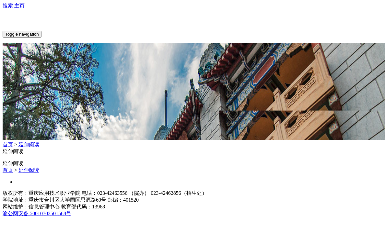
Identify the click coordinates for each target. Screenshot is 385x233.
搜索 (8, 5)
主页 (19, 5)
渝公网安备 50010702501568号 (37, 213)
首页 (8, 144)
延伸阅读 (28, 144)
